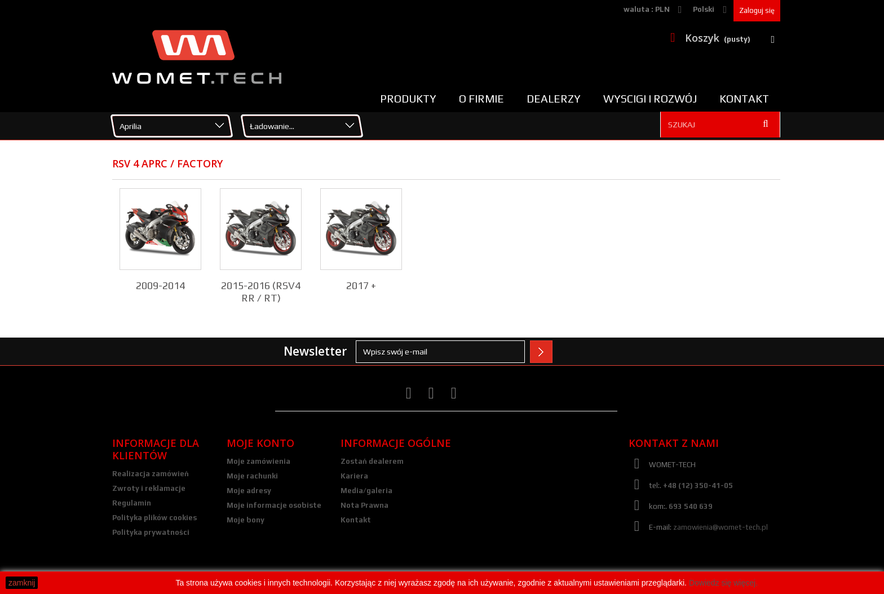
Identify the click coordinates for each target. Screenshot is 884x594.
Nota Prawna (364, 505)
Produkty (408, 98)
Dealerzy (554, 98)
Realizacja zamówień (150, 473)
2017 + (361, 285)
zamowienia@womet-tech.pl (720, 527)
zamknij (21, 582)
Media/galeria (366, 490)
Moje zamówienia (258, 461)
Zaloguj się (757, 10)
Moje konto (260, 443)
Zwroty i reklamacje (148, 488)
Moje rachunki (252, 476)
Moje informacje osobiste (274, 505)
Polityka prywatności (150, 532)
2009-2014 (160, 285)
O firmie (481, 98)
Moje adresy (249, 490)
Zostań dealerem (372, 461)
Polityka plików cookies (154, 517)
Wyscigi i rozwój (650, 98)
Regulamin (131, 503)
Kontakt (744, 98)
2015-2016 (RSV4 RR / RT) (260, 292)
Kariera (354, 476)
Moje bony (245, 520)
